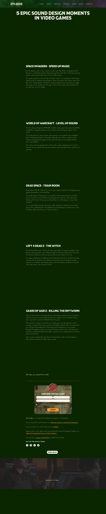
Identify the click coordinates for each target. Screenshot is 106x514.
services (57, 3)
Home (42, 3)
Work (74, 3)
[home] (16, 3)
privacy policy (66, 406)
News (81, 3)
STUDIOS (66, 3)
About (49, 3)
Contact (89, 3)
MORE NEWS (52, 452)
